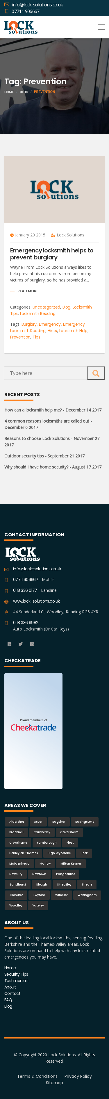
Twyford (39, 895)
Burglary (29, 324)
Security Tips (16, 974)
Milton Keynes (70, 863)
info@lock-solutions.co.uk (33, 4)
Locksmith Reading (37, 313)
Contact (12, 993)
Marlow (45, 863)
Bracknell (16, 832)
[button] (100, 25)
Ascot (38, 822)
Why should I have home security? (52, 467)
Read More (27, 290)
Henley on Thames (23, 853)
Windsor (61, 895)
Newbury (15, 874)
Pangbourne (65, 874)
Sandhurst (17, 884)
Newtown (39, 874)
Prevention (20, 337)
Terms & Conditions (37, 1076)
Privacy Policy (78, 1076)
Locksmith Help (73, 331)
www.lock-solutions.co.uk (36, 601)
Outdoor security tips (44, 456)
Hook (84, 853)
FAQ (8, 1000)
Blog (24, 92)
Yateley (38, 905)
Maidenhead (19, 863)
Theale (86, 884)
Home (9, 92)
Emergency (50, 324)
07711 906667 (22, 11)
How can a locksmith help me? (52, 410)
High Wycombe (59, 853)
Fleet (70, 842)
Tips (36, 337)
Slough (41, 884)
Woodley (15, 905)
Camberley (41, 832)
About (10, 987)
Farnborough (47, 842)
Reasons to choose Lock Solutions (51, 442)
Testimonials (16, 981)
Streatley (64, 884)
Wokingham (87, 895)
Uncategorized (46, 307)
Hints (52, 331)
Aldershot (16, 822)
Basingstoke (84, 822)
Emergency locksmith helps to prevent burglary (52, 253)
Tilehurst (16, 895)
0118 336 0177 (25, 590)
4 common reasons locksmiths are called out (48, 424)
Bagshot (58, 822)
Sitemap (54, 1083)
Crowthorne (18, 842)
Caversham (69, 832)
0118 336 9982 (25, 623)
